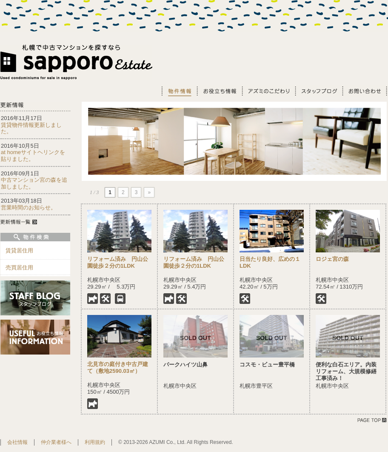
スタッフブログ (318, 91)
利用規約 (95, 442)
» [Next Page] (149, 192)
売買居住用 (19, 267)
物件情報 (178, 91)
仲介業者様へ (56, 442)
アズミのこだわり (267, 91)
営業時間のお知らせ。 (28, 207)
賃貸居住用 (19, 250)
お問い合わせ (365, 91)
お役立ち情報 (218, 91)
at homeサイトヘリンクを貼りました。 (33, 155)
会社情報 (17, 442)
